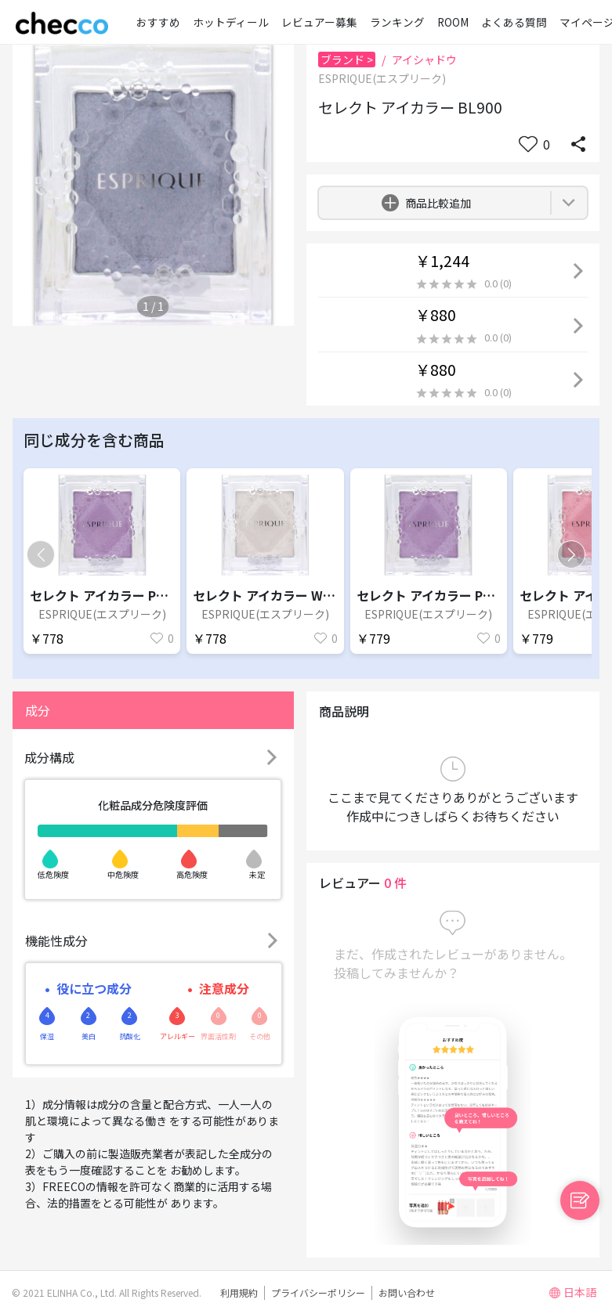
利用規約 (239, 1292)
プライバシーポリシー (318, 1292)
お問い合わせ (406, 1292)
